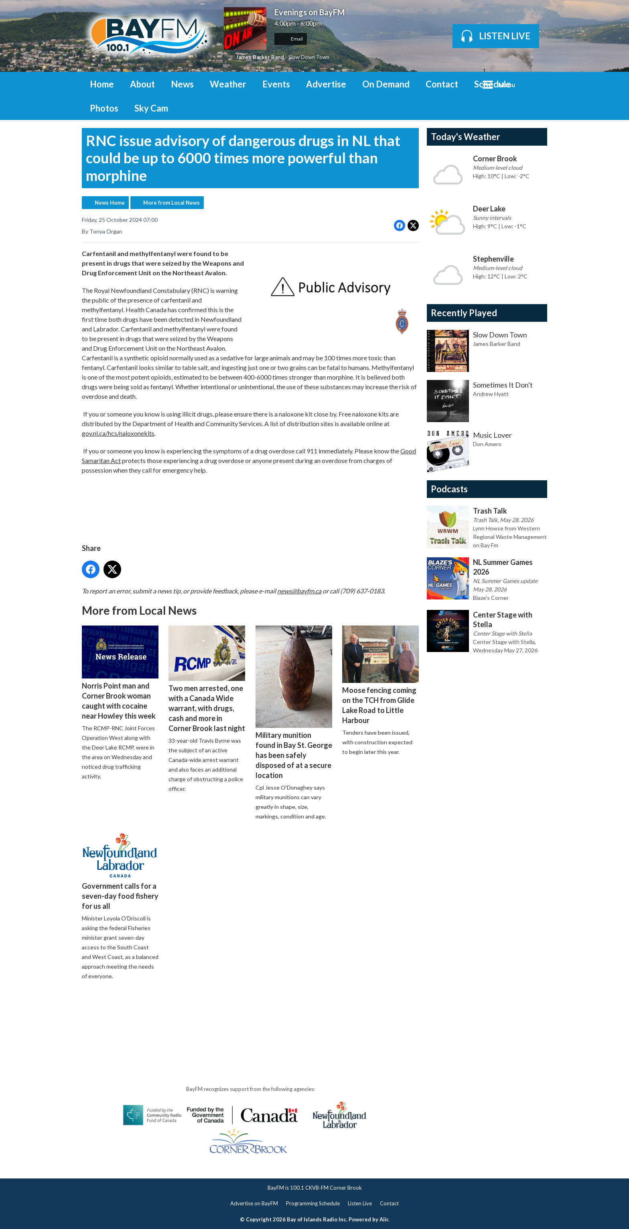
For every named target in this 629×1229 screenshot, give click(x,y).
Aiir (383, 1219)
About (142, 84)
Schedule (492, 84)
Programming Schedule (313, 1203)
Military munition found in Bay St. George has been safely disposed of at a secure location (294, 703)
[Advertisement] (228, 1009)
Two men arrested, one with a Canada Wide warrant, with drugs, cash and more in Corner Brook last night (206, 679)
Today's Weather (465, 136)
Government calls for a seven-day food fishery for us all (120, 871)
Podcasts (449, 488)
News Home (110, 202)
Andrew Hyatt (491, 393)
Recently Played (464, 312)
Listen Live (360, 1203)
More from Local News (171, 202)
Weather (228, 84)
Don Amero (487, 444)
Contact (442, 84)
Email (290, 39)
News (182, 84)
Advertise (326, 84)
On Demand (386, 84)
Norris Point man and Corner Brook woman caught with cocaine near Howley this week (120, 673)
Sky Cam (151, 108)
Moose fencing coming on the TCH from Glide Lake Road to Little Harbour (380, 675)
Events (276, 84)
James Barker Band (260, 57)
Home (102, 84)
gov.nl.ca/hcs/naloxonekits (118, 433)
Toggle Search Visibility (535, 84)
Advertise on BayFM (254, 1203)
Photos (104, 108)
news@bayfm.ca (299, 591)
